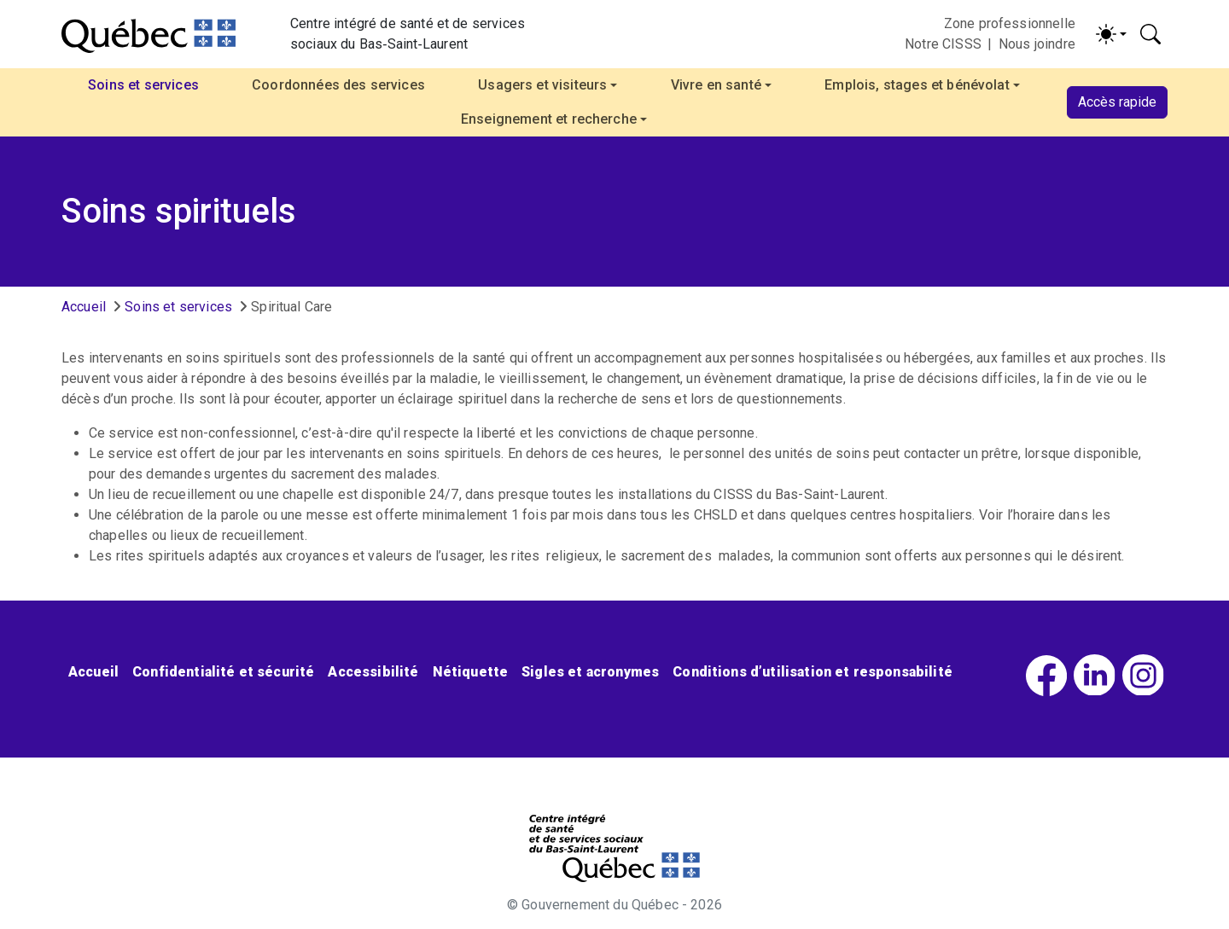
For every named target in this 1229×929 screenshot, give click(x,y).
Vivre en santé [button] (716, 85)
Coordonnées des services (338, 85)
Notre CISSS (943, 44)
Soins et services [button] (143, 85)
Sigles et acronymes (590, 672)
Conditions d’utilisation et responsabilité (812, 672)
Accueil (83, 307)
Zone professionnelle (1009, 23)
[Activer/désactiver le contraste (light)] (1111, 34)
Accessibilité (373, 672)
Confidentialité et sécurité (223, 672)
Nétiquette (471, 672)
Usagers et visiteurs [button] (542, 85)
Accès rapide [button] (1117, 102)
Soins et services (178, 307)
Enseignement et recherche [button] (549, 119)
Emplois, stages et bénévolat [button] (916, 85)
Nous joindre (1037, 44)
